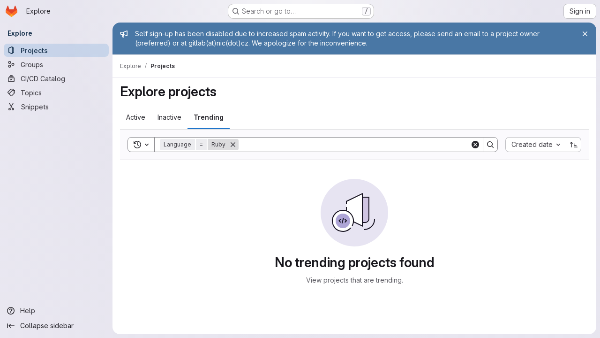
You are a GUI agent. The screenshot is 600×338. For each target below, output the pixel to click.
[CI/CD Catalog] (56, 78)
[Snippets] (56, 106)
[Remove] (233, 144)
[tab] (135, 117)
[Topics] (56, 92)
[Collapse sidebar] (56, 325)
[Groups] (56, 64)
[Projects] (56, 50)
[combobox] (535, 144)
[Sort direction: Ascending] (573, 144)
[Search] (354, 144)
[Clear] (475, 144)
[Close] (585, 33)
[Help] (56, 310)
